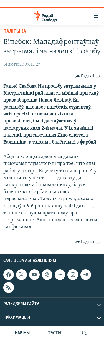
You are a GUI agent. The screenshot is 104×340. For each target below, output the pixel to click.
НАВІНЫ (22, 333)
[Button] (88, 76)
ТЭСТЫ (54, 333)
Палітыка (14, 31)
